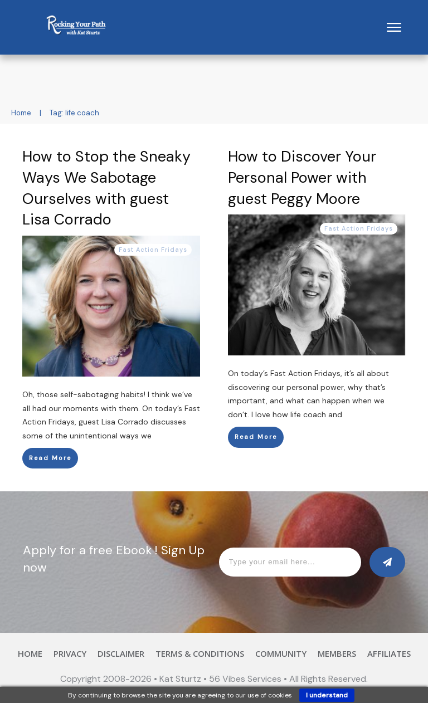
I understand (327, 695)
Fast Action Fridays (153, 249)
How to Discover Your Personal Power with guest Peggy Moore (302, 177)
